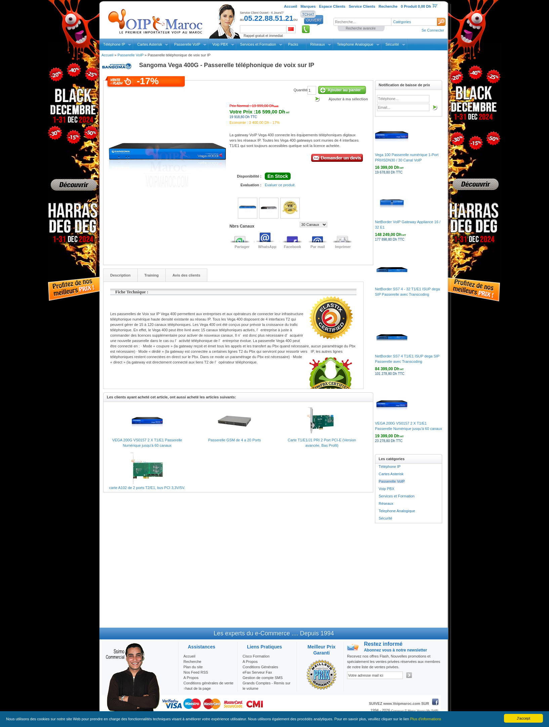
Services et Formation (258, 44)
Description (120, 275)
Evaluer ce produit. (280, 185)
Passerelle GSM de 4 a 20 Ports (234, 440)
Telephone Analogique (355, 44)
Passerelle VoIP (187, 44)
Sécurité (392, 44)
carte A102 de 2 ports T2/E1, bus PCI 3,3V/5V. (147, 488)
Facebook (292, 247)
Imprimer (343, 247)
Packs (293, 44)
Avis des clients (186, 275)
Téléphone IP (114, 44)
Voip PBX (220, 44)
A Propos (250, 662)
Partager (242, 247)
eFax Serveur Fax (257, 672)
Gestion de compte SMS (263, 678)
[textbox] (362, 22)
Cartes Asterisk (149, 44)
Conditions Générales (260, 667)
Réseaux (317, 44)
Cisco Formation (256, 656)
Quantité (301, 90)
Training (151, 275)
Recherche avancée (361, 28)
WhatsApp (267, 247)
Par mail (317, 247)
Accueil (107, 55)
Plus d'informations (425, 719)
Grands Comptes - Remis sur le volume (266, 685)
